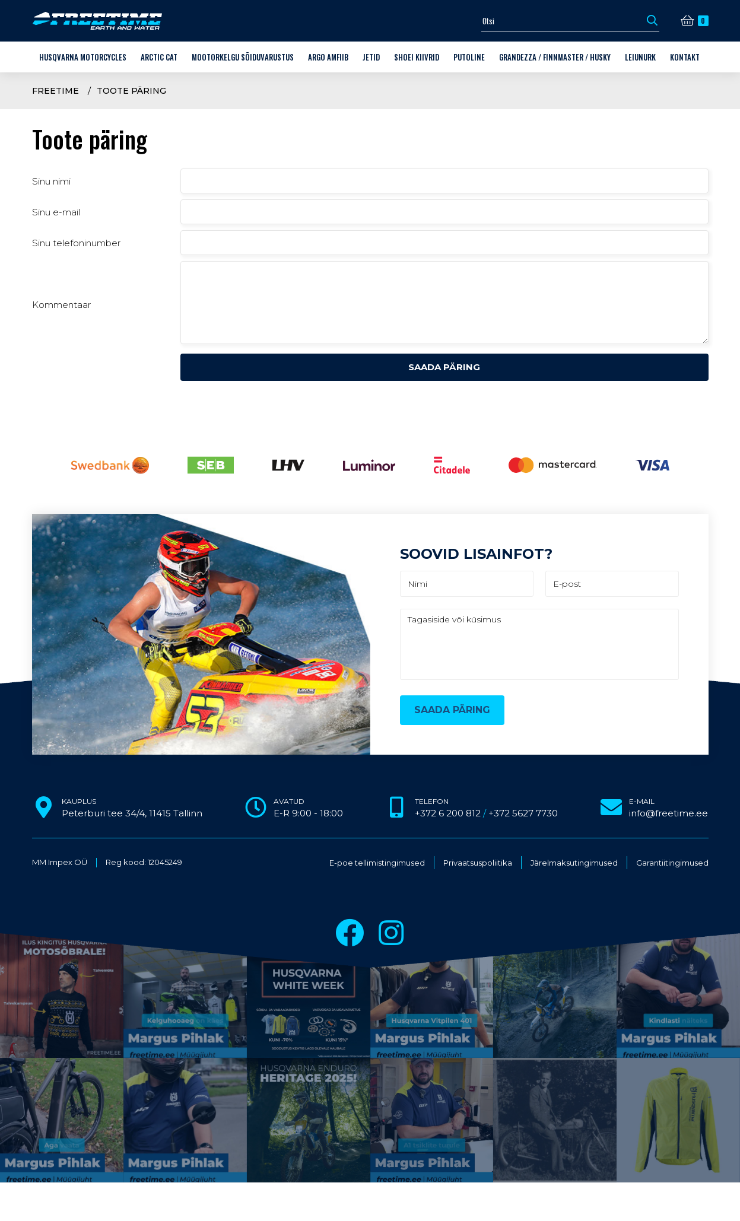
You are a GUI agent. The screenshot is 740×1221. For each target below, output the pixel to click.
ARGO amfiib (328, 57)
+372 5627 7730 (523, 813)
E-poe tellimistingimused (377, 862)
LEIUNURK (640, 57)
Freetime (55, 90)
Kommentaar (61, 304)
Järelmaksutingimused (574, 862)
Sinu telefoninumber (76, 243)
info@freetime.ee (668, 813)
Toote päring (131, 90)
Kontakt (685, 57)
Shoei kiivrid (416, 57)
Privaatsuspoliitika (477, 862)
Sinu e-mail (56, 212)
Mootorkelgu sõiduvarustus (243, 57)
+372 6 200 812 (448, 813)
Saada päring (444, 367)
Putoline (469, 57)
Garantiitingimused (672, 862)
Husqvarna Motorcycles (82, 57)
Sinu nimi (51, 181)
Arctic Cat (159, 57)
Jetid (371, 57)
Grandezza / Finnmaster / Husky (555, 57)
